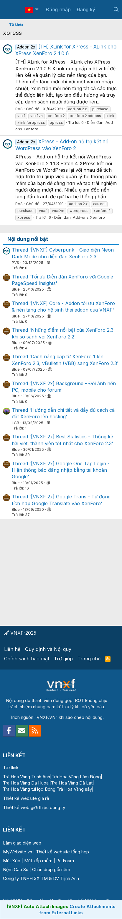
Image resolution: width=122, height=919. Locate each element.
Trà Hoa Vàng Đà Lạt (72, 783)
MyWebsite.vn (17, 852)
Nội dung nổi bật (27, 239)
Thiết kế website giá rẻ (26, 798)
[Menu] (11, 9)
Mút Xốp (11, 860)
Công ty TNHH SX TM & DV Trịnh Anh (41, 878)
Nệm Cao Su (15, 869)
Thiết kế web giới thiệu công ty (34, 807)
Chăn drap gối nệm (51, 869)
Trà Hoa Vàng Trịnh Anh (26, 776)
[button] (36, 9)
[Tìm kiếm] (116, 9)
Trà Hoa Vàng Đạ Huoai (26, 783)
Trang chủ (89, 659)
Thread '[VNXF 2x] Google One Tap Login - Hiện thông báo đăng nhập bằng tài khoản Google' (61, 470)
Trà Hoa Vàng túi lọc (23, 789)
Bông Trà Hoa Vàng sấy (68, 789)
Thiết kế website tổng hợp (62, 852)
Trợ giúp (63, 659)
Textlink (11, 767)
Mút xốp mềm (38, 860)
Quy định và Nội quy (48, 649)
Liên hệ (12, 649)
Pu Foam (65, 860)
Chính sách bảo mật (26, 659)
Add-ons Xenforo (89, 217)
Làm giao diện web (22, 843)
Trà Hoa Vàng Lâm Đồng (76, 776)
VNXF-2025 (20, 633)
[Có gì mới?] (104, 9)
